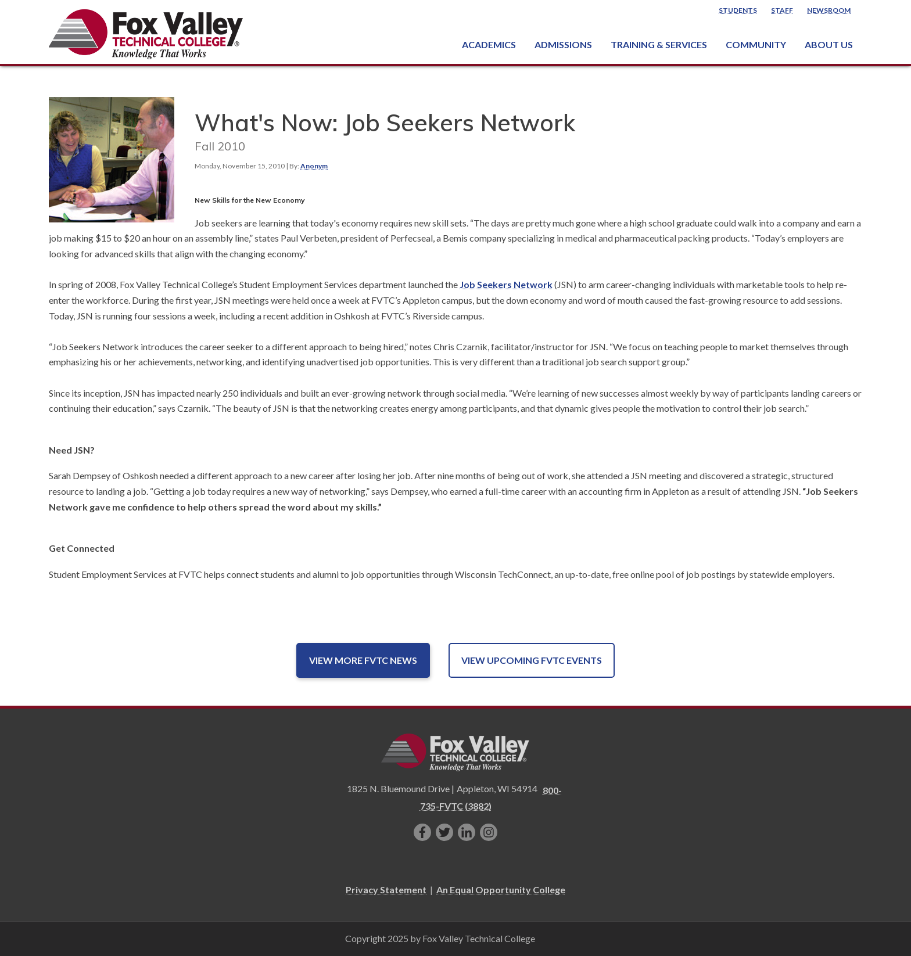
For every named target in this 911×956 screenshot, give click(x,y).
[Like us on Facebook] (422, 832)
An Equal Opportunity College (500, 889)
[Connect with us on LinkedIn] (466, 832)
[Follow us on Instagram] (488, 832)
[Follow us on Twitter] (444, 832)
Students (738, 10)
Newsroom (829, 10)
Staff (782, 10)
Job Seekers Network (506, 284)
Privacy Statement (386, 889)
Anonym (314, 165)
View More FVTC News (363, 660)
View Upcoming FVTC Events (531, 660)
